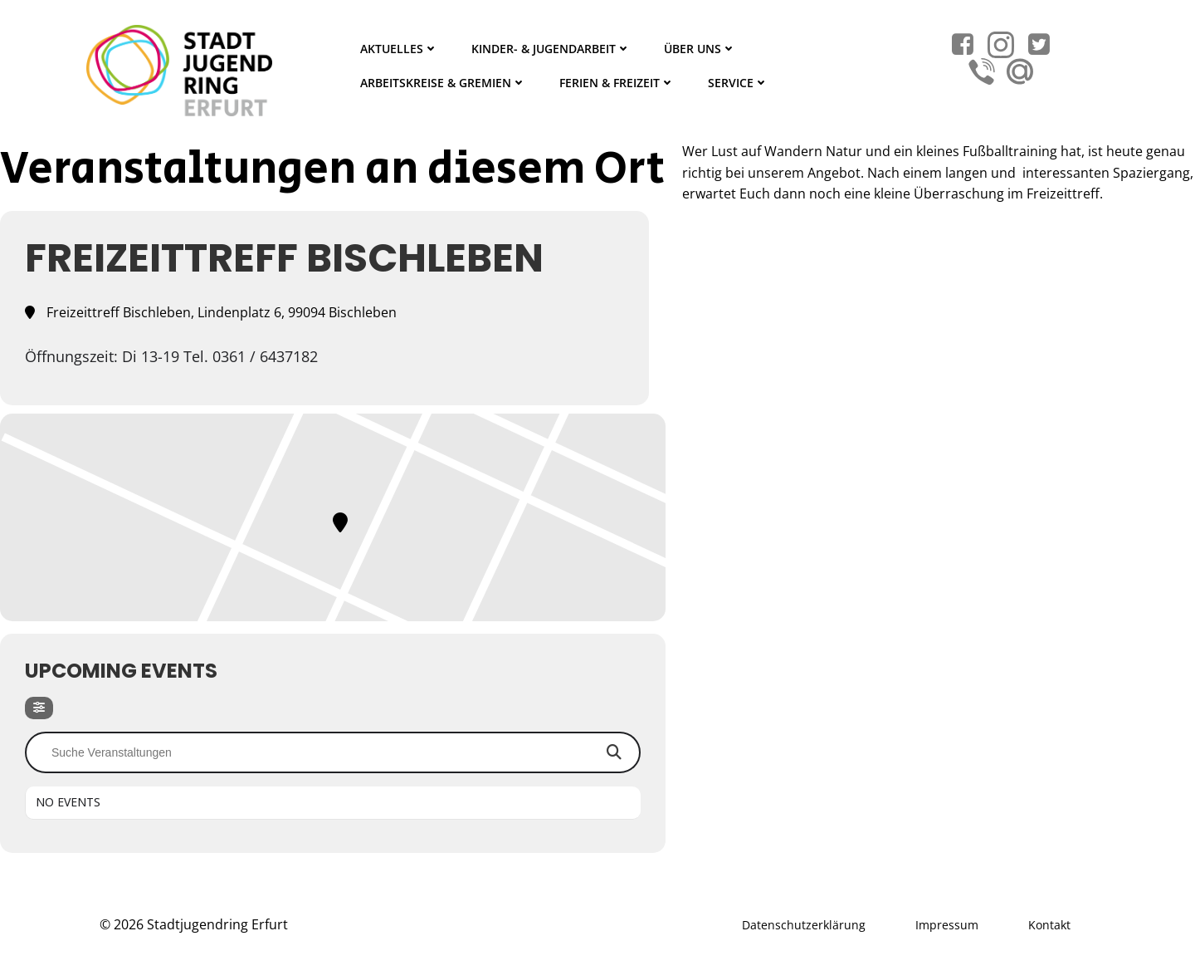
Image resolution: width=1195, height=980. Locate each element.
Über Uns (700, 48)
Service (738, 83)
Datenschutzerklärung (804, 925)
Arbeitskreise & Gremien (443, 83)
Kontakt (1049, 925)
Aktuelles (399, 48)
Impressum (946, 925)
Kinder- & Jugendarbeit (551, 48)
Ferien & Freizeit (617, 83)
